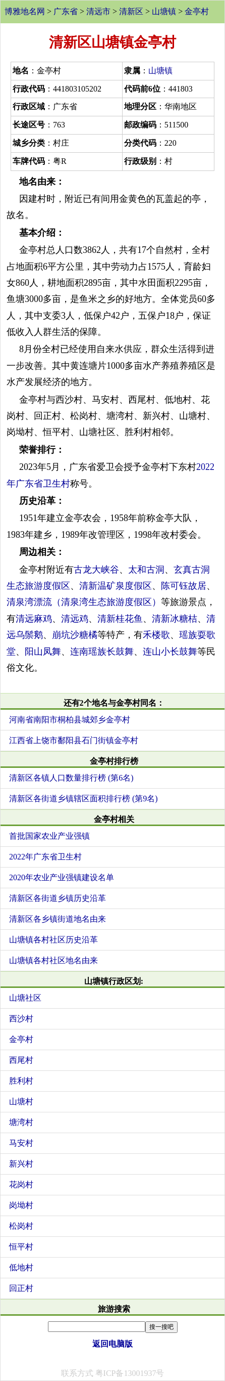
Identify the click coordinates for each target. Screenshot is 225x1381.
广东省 (65, 11)
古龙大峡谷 (96, 570)
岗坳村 (21, 1205)
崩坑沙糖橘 (74, 635)
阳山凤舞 (43, 651)
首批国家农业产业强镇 (49, 836)
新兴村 (21, 1163)
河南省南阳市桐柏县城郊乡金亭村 (69, 719)
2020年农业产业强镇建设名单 (61, 877)
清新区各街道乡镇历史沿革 (57, 898)
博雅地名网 (25, 11)
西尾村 (21, 1060)
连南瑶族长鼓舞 (102, 651)
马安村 (21, 1143)
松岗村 (21, 1226)
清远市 (98, 11)
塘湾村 (21, 1122)
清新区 (131, 11)
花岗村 (21, 1184)
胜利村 (21, 1080)
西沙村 (21, 1018)
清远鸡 (74, 619)
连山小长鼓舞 (170, 651)
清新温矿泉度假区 (115, 586)
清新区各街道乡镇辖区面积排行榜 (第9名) (83, 798)
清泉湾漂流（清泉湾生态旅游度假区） (84, 602)
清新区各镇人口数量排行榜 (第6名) (71, 777)
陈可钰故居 (183, 586)
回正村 (21, 1288)
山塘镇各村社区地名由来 (53, 960)
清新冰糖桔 (174, 619)
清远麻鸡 (34, 619)
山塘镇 (164, 11)
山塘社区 (25, 998)
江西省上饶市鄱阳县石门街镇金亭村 (73, 740)
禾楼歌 (156, 635)
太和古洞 (146, 570)
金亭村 (197, 11)
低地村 (21, 1267)
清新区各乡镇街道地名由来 (57, 919)
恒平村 (21, 1246)
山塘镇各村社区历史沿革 (53, 939)
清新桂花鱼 (120, 619)
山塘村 (21, 1101)
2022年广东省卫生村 (45, 856)
